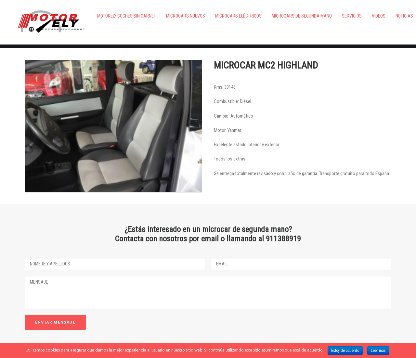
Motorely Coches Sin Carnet (109, 16)
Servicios (334, 16)
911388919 (283, 222)
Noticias (387, 16)
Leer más (378, 350)
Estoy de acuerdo (345, 350)
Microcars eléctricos (221, 16)
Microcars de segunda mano (284, 16)
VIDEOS (361, 16)
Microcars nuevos (168, 16)
